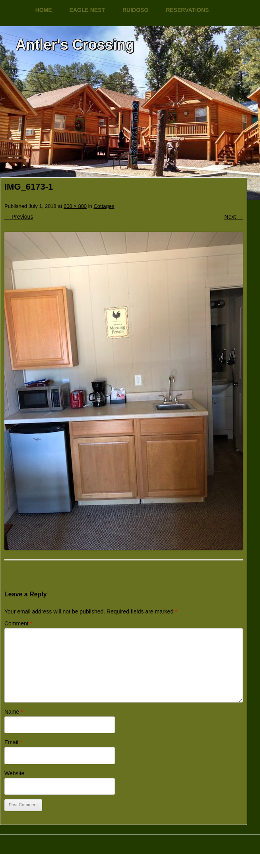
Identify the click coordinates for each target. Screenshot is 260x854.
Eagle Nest (87, 10)
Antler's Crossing (75, 45)
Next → (233, 217)
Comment (18, 623)
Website (14, 773)
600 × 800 (75, 206)
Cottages (103, 206)
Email (13, 742)
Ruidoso (135, 10)
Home (43, 10)
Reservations (187, 10)
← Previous (18, 217)
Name (13, 711)
